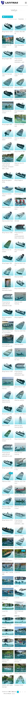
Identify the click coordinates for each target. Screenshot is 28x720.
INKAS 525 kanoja (5, 660)
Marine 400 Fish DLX (20, 482)
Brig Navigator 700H (7, 318)
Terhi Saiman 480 (19, 612)
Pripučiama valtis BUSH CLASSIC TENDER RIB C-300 (7, 165)
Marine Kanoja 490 (7, 74)
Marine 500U (19, 344)
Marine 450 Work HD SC (6, 401)
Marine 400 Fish (20, 331)
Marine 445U (19, 535)
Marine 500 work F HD (20, 468)
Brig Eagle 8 (19, 194)
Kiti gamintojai (7, 16)
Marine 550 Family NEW (19, 426)
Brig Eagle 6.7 (6, 535)
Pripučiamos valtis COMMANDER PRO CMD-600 (19, 235)
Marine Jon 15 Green (19, 164)
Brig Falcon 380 (7, 232)
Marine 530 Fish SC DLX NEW (7, 507)
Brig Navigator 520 (19, 111)
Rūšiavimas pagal (12, 19)
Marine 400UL (19, 400)
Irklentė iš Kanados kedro (7, 289)
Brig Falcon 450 (7, 371)
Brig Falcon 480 (7, 468)
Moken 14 (5, 636)
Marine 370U (19, 87)
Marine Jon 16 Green (6, 250)
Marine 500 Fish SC (20, 264)
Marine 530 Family (18, 453)
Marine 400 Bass (20, 414)
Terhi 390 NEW (7, 673)
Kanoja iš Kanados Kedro (7, 559)
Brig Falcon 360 (20, 151)
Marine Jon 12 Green (19, 507)
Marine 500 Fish (7, 221)
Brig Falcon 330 (7, 99)
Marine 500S (19, 277)
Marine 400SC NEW (7, 194)
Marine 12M (6, 425)
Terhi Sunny (18, 559)
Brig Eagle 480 (7, 124)
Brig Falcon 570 (7, 520)
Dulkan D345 (19, 685)
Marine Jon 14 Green (6, 111)
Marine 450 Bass (7, 547)
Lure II (17, 586)
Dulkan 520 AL (19, 99)
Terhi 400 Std (6, 586)
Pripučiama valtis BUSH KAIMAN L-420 (19, 60)
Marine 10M (6, 358)
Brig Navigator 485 (19, 46)
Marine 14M (6, 495)
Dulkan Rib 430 (20, 495)
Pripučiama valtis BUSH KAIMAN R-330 (7, 303)
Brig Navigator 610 (19, 250)
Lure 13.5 (5, 611)
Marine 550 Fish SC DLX (20, 358)
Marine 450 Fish (7, 87)
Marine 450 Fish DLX (20, 138)
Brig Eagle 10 (19, 317)
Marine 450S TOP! (19, 74)
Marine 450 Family (18, 303)
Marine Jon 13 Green (6, 46)
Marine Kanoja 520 (19, 125)
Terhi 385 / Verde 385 (7, 573)
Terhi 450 (18, 648)
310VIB (17, 221)
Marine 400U (6, 277)
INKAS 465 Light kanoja (7, 686)
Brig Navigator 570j (7, 181)
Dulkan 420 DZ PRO (19, 208)
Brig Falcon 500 (20, 439)
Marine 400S (6, 151)
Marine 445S (6, 481)
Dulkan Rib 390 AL (20, 32)
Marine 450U (6, 207)
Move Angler (6, 648)
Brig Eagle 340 (7, 414)
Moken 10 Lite (6, 624)
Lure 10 (17, 597)
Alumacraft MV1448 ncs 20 (7, 345)
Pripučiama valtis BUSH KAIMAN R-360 (19, 373)
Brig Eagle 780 (7, 263)
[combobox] (22, 19)
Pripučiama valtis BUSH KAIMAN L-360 (19, 521)
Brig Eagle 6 (19, 180)
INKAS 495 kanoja (18, 660)
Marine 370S (19, 547)
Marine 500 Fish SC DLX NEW (7, 331)
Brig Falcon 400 (20, 288)
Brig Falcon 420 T (20, 387)
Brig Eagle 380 (7, 58)
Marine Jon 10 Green (6, 440)
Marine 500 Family (6, 387)
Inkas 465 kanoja (20, 673)
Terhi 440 (18, 636)
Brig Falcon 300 (7, 31)
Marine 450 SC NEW (7, 138)
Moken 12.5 (18, 624)
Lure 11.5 (17, 572)
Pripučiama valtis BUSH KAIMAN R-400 (7, 454)
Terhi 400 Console (5, 598)
